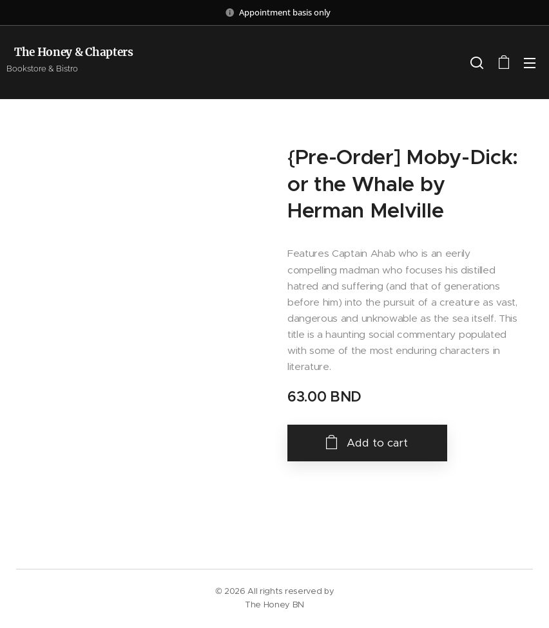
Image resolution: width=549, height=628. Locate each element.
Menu (529, 63)
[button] (477, 62)
